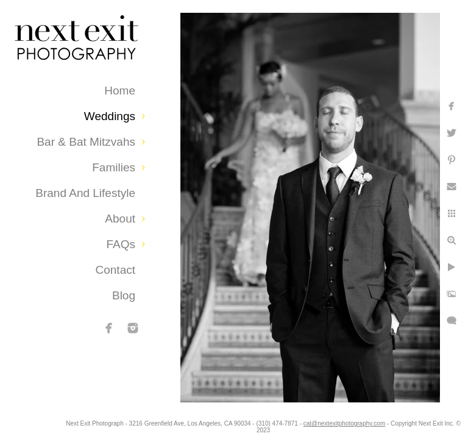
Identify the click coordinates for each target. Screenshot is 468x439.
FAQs (120, 244)
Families (113, 167)
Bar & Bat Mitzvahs (86, 141)
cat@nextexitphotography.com (395, 423)
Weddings (109, 116)
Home (119, 90)
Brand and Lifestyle (85, 193)
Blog (123, 295)
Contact (115, 269)
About (120, 218)
